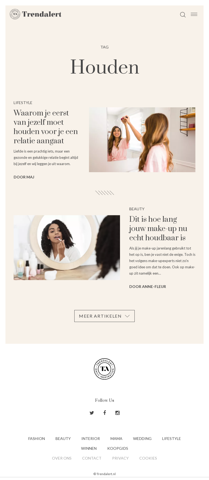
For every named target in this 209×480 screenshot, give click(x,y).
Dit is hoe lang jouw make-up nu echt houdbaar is (158, 229)
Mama (116, 438)
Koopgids (117, 448)
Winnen (89, 448)
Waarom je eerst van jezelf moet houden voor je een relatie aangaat (46, 127)
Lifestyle (171, 438)
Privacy (120, 458)
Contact (92, 458)
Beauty (63, 438)
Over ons (62, 458)
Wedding (142, 438)
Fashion (36, 438)
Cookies (148, 458)
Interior (90, 438)
